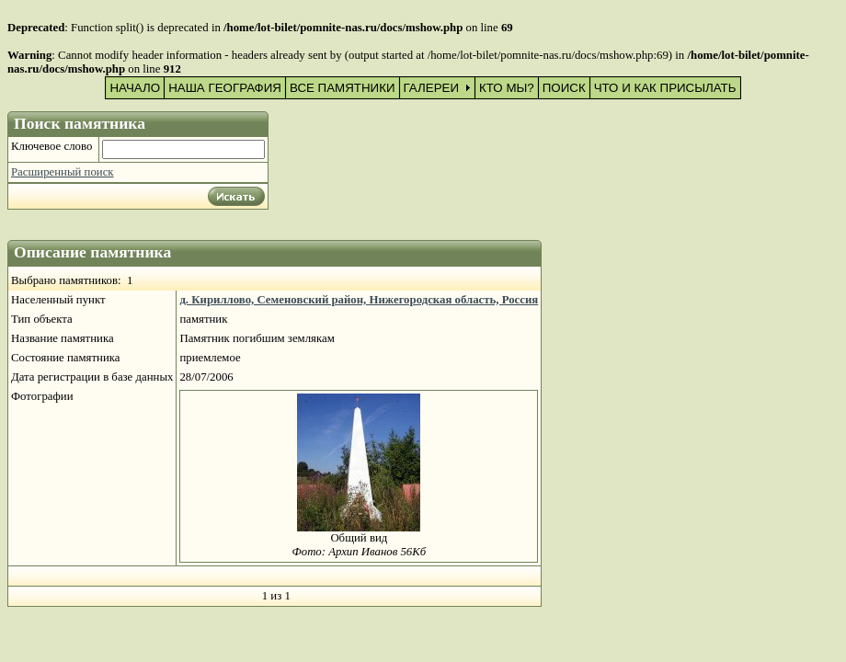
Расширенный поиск (62, 172)
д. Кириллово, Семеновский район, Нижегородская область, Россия (358, 299)
